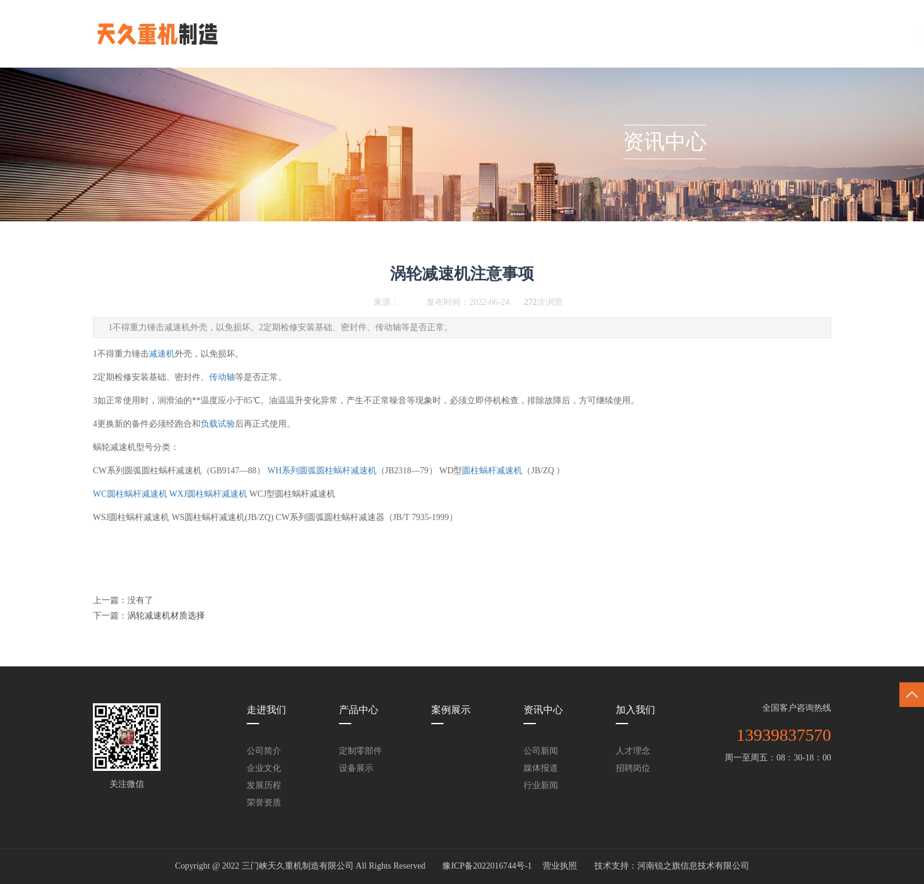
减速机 (162, 353)
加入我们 (604, 38)
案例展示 (476, 38)
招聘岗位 (633, 768)
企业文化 (264, 768)
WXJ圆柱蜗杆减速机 (208, 494)
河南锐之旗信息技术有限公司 (693, 865)
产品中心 (412, 38)
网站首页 (284, 38)
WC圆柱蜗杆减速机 (130, 494)
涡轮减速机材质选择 (166, 615)
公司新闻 (541, 751)
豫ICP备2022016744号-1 (487, 865)
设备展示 (356, 768)
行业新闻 (541, 785)
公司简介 (264, 751)
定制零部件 (360, 751)
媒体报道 (541, 768)
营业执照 (560, 865)
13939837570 (783, 734)
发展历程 (264, 785)
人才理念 (633, 751)
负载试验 (218, 423)
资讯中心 (540, 38)
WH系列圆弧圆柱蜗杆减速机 (322, 470)
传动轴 (222, 377)
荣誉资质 (264, 802)
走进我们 (348, 38)
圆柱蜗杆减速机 (492, 470)
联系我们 (668, 38)
